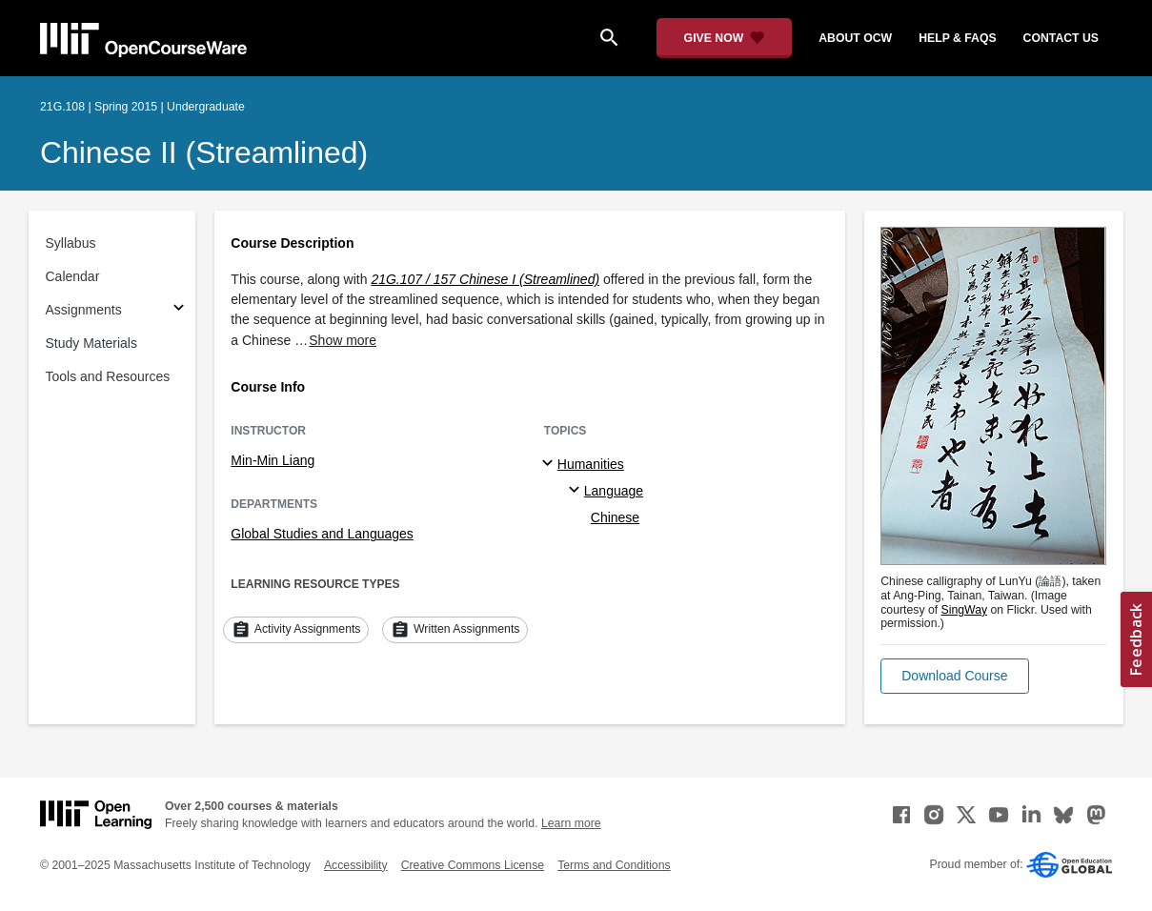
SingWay (964, 610)
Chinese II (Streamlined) (204, 152)
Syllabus (71, 243)
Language (613, 490)
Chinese (615, 517)
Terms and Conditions (613, 865)
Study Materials (91, 343)
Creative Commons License (472, 865)
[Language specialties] (577, 490)
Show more (342, 340)
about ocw (855, 38)
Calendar (73, 276)
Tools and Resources (108, 376)
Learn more (571, 823)
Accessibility (356, 865)
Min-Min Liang (272, 460)
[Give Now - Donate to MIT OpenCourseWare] (725, 38)
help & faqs (957, 38)
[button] (954, 676)
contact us (1061, 38)
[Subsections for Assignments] (179, 310)
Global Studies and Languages (322, 533)
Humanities (590, 464)
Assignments (84, 309)
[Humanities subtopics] (550, 464)
